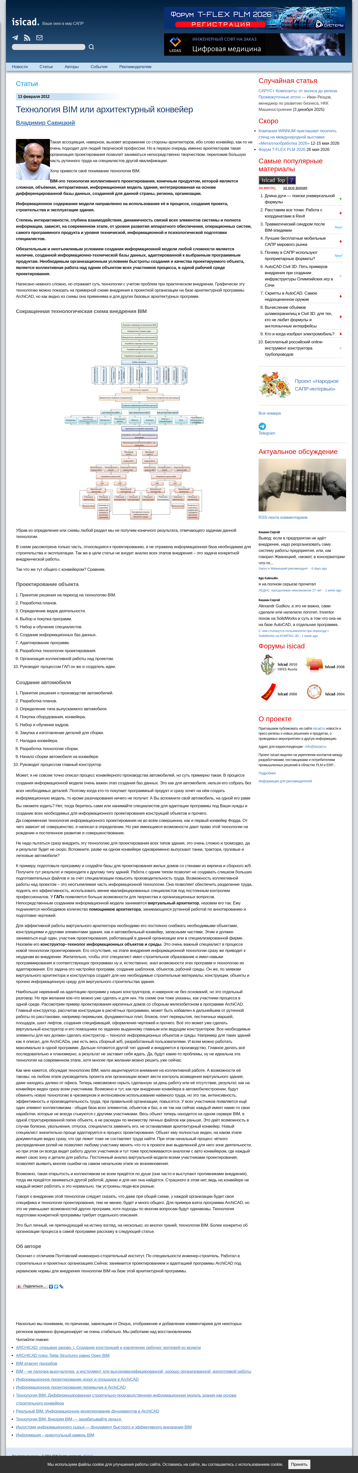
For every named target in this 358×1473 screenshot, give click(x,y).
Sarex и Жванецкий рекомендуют (284, 568)
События (98, 66)
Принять (299, 1464)
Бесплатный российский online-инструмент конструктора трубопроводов (294, 348)
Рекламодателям (135, 66)
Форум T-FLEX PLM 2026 (282, 149)
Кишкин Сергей (269, 532)
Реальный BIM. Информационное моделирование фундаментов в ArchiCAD (87, 1411)
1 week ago (333, 590)
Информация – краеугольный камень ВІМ (55, 1435)
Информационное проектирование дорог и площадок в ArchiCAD (77, 1379)
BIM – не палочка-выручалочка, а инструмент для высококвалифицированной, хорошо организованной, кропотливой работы (133, 1371)
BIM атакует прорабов (36, 1363)
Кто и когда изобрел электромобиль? (299, 334)
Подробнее (267, 773)
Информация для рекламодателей (285, 781)
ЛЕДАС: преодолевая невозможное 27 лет (290, 590)
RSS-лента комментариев (283, 517)
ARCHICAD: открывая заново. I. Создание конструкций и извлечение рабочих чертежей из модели (108, 1347)
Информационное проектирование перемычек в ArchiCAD (71, 1387)
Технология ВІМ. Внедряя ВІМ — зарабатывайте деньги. (69, 1419)
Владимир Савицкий (45, 122)
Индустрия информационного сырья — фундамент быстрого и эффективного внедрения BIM (104, 1427)
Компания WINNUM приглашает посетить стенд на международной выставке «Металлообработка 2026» (298, 137)
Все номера (270, 413)
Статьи (46, 66)
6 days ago (319, 568)
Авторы (72, 66)
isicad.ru (319, 728)
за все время (295, 187)
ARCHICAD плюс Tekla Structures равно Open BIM (62, 1355)
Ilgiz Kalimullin (268, 578)
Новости (20, 66)
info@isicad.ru (316, 747)
